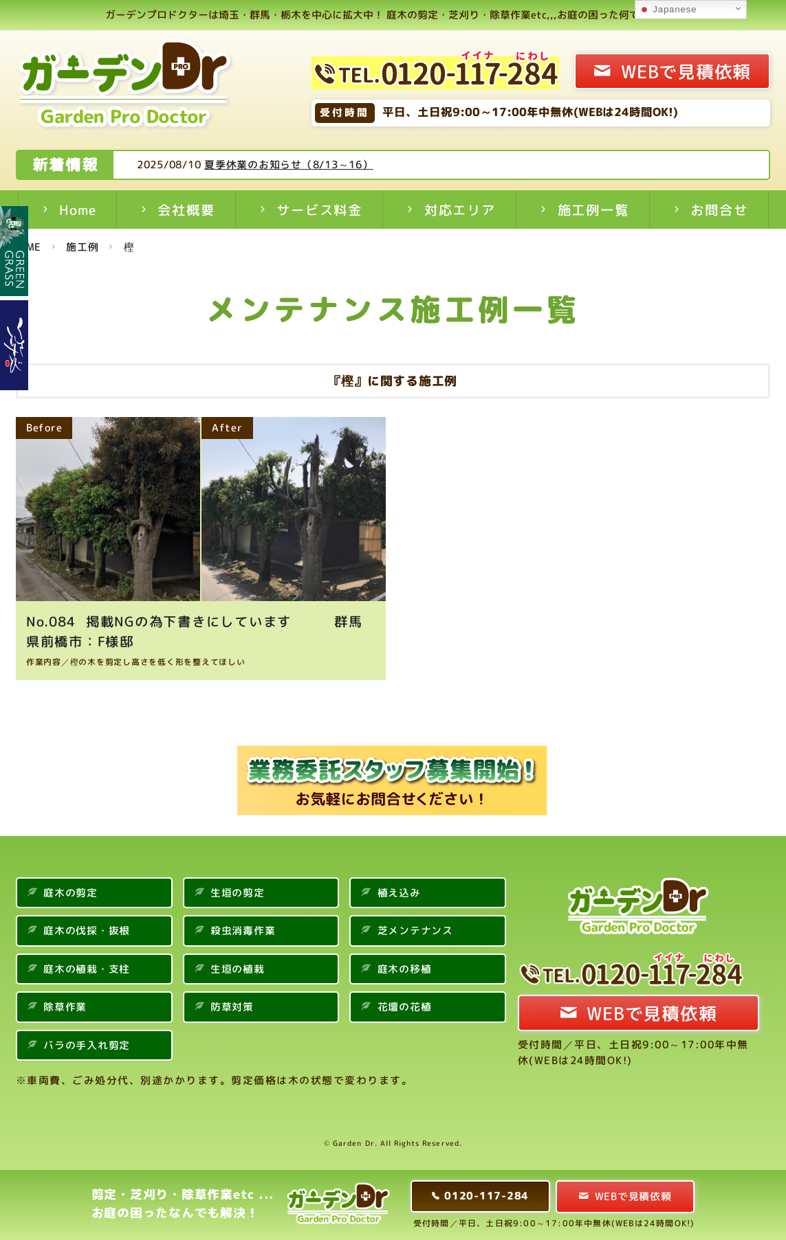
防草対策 (232, 1007)
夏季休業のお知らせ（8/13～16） (340, 164)
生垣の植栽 (237, 969)
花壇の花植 (405, 1007)
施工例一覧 (593, 210)
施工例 (82, 247)
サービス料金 (319, 210)
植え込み (399, 893)
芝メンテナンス (415, 930)
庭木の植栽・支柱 (86, 969)
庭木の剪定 (70, 893)
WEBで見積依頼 (686, 71)
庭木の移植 (405, 969)
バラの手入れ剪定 (86, 1045)
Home (77, 210)
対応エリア (460, 210)
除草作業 (65, 1007)
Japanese (668, 9)
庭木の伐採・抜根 (86, 930)
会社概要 (186, 210)
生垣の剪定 (237, 893)
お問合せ (718, 210)
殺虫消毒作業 (243, 930)
